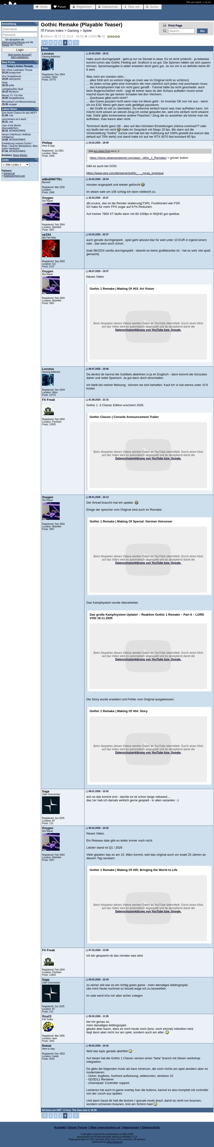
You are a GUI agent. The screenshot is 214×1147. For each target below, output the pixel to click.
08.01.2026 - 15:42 (97, 791)
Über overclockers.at (105, 1127)
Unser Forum (77, 1127)
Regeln (5, 45)
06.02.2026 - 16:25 (97, 828)
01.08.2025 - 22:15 (97, 399)
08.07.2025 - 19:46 (97, 369)
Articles (23, 155)
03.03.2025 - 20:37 (97, 234)
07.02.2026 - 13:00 (97, 950)
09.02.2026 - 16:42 (97, 1045)
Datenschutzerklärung (13, 42)
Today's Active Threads (20, 66)
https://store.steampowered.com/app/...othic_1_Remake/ (128, 158)
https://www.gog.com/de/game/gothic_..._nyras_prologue (125, 173)
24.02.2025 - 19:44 (97, 179)
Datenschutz (151, 1127)
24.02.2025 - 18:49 (97, 142)
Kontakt (59, 1127)
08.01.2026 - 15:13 (97, 497)
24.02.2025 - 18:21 (97, 53)
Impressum (131, 1127)
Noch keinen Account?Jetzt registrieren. (20, 56)
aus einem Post (102, 151)
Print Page (175, 25)
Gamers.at (9, 173)
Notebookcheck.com (14, 176)
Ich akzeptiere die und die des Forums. (17, 42)
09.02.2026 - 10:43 (97, 979)
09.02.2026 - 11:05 (97, 1016)
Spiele (87, 30)
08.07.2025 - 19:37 (97, 271)
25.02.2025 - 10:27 (97, 198)
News (16, 155)
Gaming (73, 30)
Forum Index (54, 30)
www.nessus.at (114, 1142)
